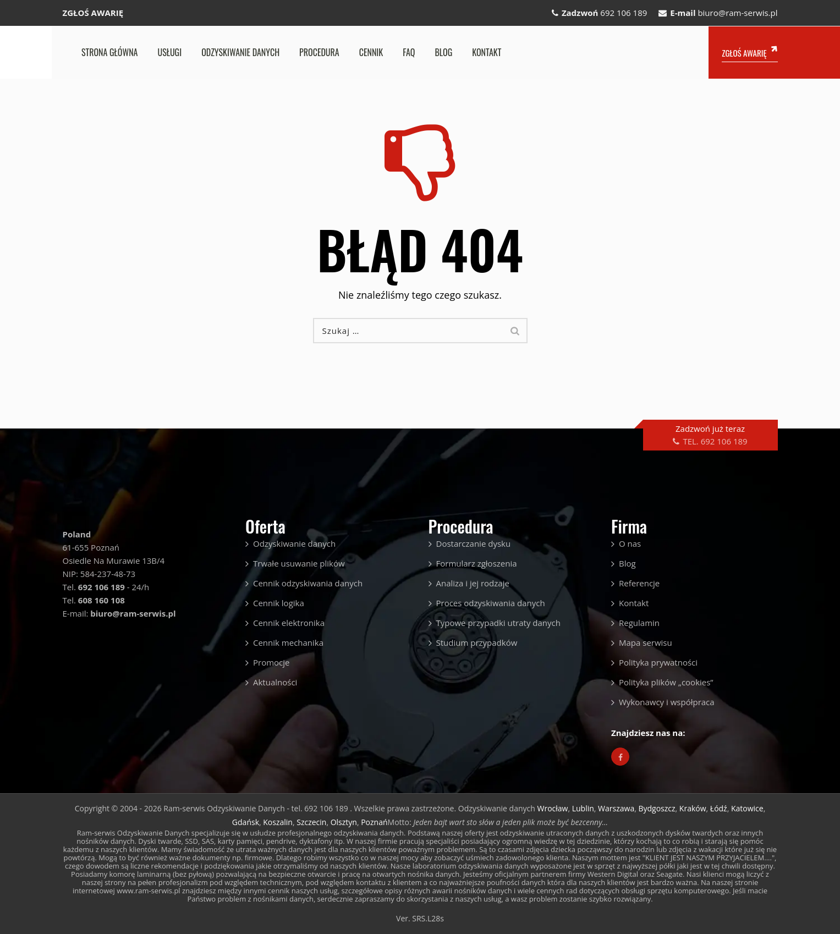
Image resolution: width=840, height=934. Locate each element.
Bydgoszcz (656, 808)
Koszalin (278, 822)
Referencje (639, 583)
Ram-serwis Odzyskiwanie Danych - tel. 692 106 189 (256, 808)
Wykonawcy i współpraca (667, 701)
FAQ (409, 52)
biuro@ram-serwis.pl (737, 12)
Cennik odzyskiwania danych (308, 583)
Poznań (374, 822)
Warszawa (616, 808)
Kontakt (486, 52)
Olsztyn (344, 822)
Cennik (371, 52)
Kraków (692, 808)
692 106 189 (623, 12)
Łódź (718, 808)
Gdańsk (245, 822)
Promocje (271, 662)
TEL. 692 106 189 (715, 441)
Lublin (583, 808)
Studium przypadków (477, 642)
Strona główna (109, 52)
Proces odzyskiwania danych (490, 602)
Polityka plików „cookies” (666, 682)
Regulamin (639, 622)
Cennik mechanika (288, 642)
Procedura (319, 52)
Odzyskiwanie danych (240, 52)
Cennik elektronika (289, 622)
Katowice (747, 808)
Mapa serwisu (645, 642)
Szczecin (311, 822)
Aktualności (275, 682)
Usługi (169, 52)
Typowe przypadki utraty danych (498, 622)
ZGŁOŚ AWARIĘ (93, 12)
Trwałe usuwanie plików (299, 563)
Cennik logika (278, 602)
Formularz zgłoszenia (476, 563)
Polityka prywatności (658, 662)
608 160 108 (101, 600)
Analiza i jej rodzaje (472, 583)
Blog (443, 52)
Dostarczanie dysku (473, 543)
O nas (630, 543)
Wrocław (552, 808)
